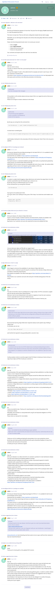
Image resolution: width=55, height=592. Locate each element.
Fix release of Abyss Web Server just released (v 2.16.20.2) (14, 210)
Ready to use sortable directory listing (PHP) (12, 543)
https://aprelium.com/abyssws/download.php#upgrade (37, 396)
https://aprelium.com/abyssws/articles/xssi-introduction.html (28, 75)
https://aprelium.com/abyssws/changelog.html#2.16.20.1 (38, 382)
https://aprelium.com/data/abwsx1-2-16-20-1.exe (25, 390)
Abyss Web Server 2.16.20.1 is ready (10, 262)
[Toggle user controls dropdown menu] (50, 8)
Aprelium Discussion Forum (10, 2)
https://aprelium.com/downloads (30, 155)
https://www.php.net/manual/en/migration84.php (19, 167)
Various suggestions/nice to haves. (10, 515)
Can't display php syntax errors (9, 83)
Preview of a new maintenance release (10, 227)
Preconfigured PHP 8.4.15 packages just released (13, 147)
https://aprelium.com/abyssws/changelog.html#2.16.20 (20, 482)
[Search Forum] (42, 2)
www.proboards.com (12, 535)
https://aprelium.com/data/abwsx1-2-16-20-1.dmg (24, 392)
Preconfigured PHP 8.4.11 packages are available (13, 488)
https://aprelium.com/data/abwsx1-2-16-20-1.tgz (23, 394)
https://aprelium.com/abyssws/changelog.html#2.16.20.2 (31, 219)
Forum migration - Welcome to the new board (12, 22)
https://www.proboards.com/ (15, 526)
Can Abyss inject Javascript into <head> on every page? (14, 59)
